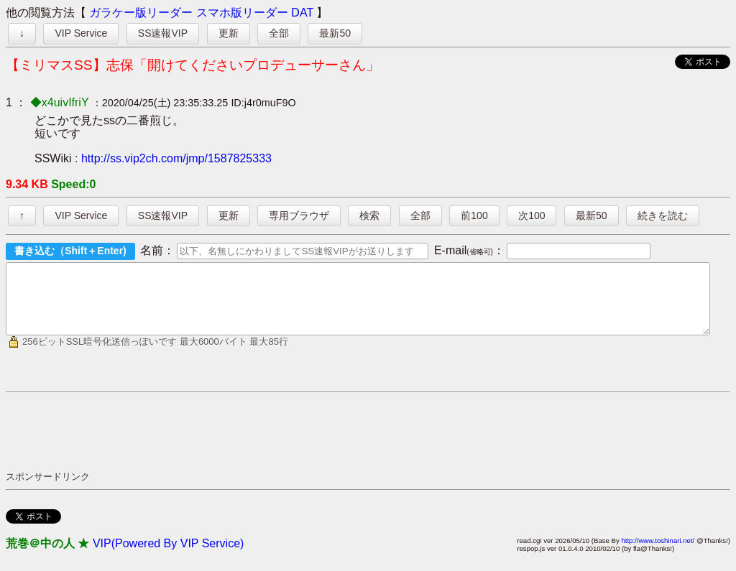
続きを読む (663, 215)
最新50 (335, 33)
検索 (369, 215)
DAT (302, 12)
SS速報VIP (163, 33)
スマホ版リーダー (242, 12)
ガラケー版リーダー (141, 12)
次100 (531, 215)
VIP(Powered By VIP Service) (168, 556)
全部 (279, 33)
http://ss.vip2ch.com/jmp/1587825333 (176, 158)
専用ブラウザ (299, 215)
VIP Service (81, 33)
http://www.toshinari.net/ (657, 553)
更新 (228, 33)
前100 (474, 215)
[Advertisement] (267, 444)
